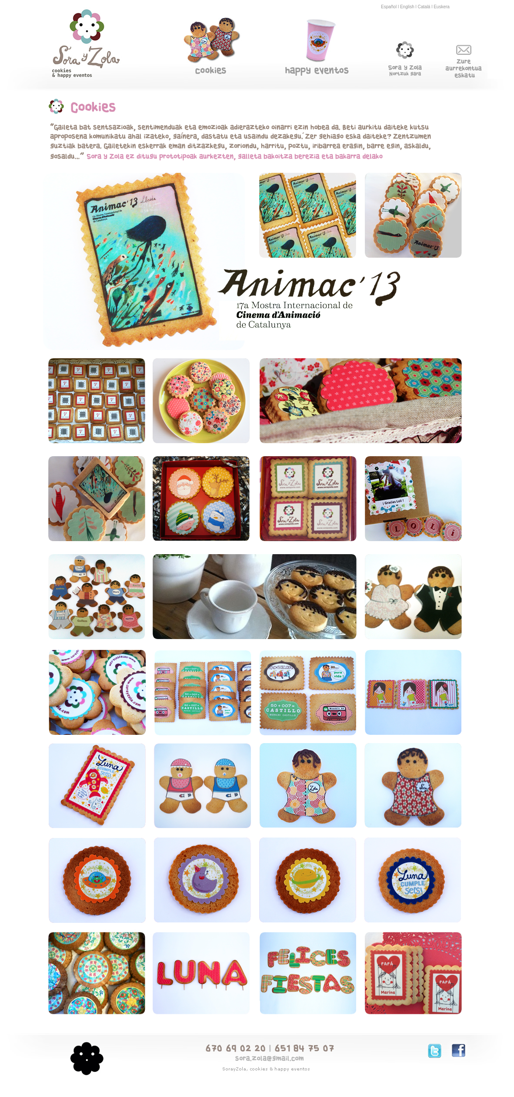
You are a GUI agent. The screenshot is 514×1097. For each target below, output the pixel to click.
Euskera (442, 6)
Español (389, 6)
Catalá (424, 6)
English (407, 6)
